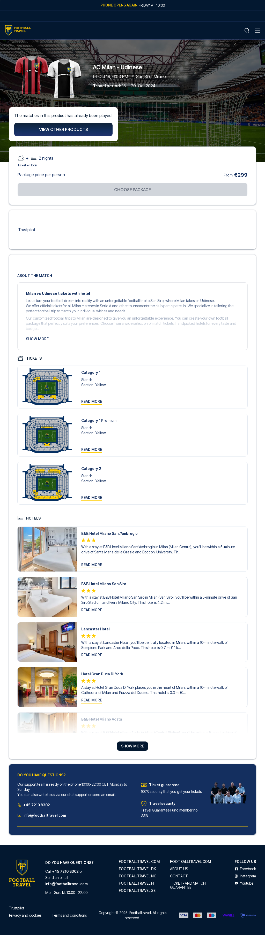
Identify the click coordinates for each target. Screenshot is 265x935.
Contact (179, 876)
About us (179, 869)
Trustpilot (26, 229)
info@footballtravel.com (41, 815)
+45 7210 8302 (33, 805)
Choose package (132, 189)
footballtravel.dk (137, 869)
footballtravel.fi (136, 883)
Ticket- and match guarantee (188, 885)
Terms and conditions (69, 915)
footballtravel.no (138, 876)
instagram (245, 876)
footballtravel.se (137, 890)
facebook (245, 869)
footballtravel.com (139, 862)
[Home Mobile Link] (18, 30)
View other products (63, 129)
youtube (244, 883)
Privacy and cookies (25, 915)
